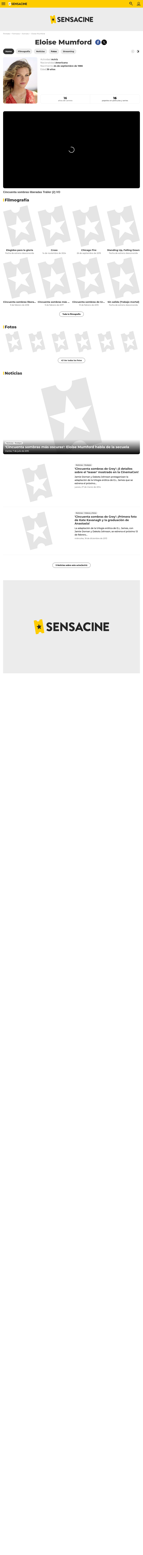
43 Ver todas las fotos (71, 360)
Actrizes (25, 34)
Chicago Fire (88, 250)
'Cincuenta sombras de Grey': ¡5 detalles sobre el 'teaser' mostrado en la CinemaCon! (107, 470)
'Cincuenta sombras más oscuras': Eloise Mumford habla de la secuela (67, 447)
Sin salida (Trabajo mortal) (123, 301)
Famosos (16, 34)
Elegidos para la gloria (19, 250)
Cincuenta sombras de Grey (88, 301)
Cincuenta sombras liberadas (19, 301)
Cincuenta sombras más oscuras (54, 301)
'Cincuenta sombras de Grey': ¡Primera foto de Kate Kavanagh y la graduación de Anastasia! (106, 520)
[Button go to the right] (138, 51)
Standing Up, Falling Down (123, 250)
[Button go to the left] (133, 51)
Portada (6, 34)
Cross (54, 250)
